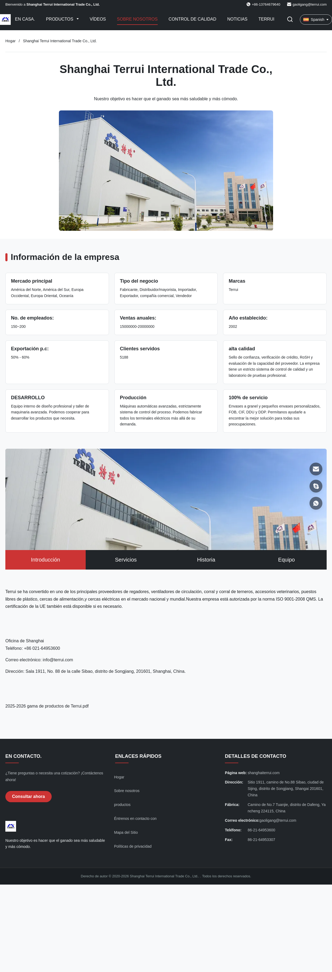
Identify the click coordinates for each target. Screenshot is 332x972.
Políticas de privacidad (133, 846)
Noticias (237, 19)
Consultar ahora (28, 796)
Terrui (266, 19)
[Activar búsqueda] (290, 20)
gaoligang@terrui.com (310, 4)
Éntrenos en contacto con (135, 818)
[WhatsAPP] (316, 503)
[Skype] (316, 486)
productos (122, 804)
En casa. (25, 19)
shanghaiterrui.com (264, 773)
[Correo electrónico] (316, 469)
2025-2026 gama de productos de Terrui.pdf (47, 706)
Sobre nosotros (137, 19)
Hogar (10, 41)
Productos (60, 19)
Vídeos (98, 19)
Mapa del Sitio (126, 832)
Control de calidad (192, 19)
